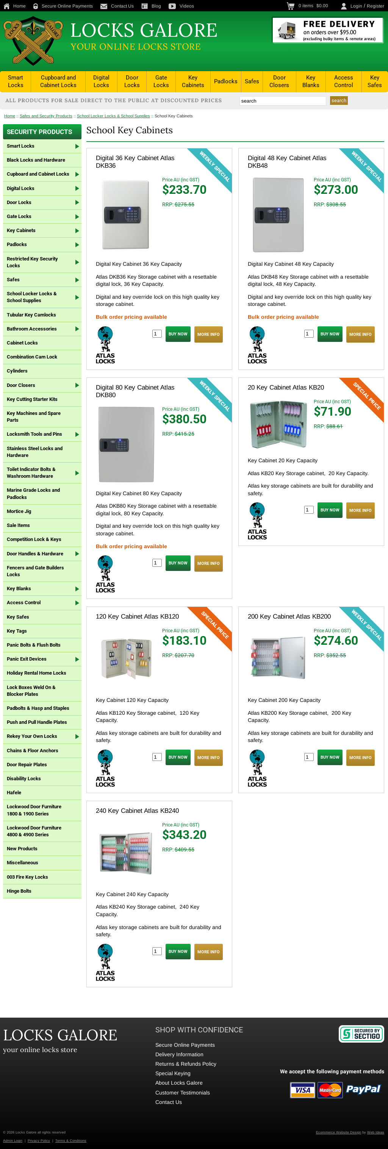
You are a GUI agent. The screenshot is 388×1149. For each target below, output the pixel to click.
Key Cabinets (193, 81)
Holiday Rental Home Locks (36, 673)
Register (375, 6)
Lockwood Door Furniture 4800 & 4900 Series (34, 831)
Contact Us (117, 6)
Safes (252, 81)
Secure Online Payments (63, 6)
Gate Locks (161, 81)
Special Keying (173, 1073)
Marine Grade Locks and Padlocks (33, 493)
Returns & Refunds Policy (185, 1064)
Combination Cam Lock (32, 357)
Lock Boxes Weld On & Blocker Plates (31, 690)
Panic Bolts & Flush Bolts (34, 645)
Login (356, 6)
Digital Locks (101, 81)
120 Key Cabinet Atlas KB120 (137, 616)
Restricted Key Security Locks (32, 262)
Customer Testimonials (182, 1093)
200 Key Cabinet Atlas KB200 (289, 616)
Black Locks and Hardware (36, 160)
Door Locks (132, 81)
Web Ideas (375, 1132)
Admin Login (12, 1141)
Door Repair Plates (27, 764)
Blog (151, 6)
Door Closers (279, 81)
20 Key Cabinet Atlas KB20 (286, 387)
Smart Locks (15, 81)
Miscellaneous (22, 862)
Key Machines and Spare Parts (34, 416)
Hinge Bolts (19, 891)
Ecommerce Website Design (338, 1132)
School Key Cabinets (174, 116)
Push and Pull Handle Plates (37, 722)
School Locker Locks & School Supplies (113, 116)
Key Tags (17, 631)
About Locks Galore (179, 1083)
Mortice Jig (19, 511)
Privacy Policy (39, 1141)
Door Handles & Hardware (35, 554)
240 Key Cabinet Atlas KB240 (137, 810)
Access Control (343, 81)
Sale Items (18, 525)
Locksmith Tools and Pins (34, 434)
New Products (22, 848)
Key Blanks (310, 81)
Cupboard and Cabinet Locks (58, 81)
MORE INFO (208, 334)
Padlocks (226, 81)
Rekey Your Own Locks (32, 736)
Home (15, 6)
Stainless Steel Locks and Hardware (35, 452)
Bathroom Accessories (32, 329)
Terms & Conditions (70, 1141)
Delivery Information (179, 1054)
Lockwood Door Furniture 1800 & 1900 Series (34, 810)
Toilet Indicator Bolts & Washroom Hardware (31, 472)
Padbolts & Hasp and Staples (38, 708)
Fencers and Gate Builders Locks (35, 571)
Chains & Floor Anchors (32, 750)
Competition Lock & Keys (34, 539)
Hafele (14, 792)
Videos (181, 6)
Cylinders (17, 371)
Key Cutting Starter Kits (32, 399)
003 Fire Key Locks (27, 877)
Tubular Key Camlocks (31, 315)
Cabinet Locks (22, 343)
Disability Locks (24, 778)
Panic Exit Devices (27, 659)
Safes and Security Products (46, 116)
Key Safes (375, 81)
